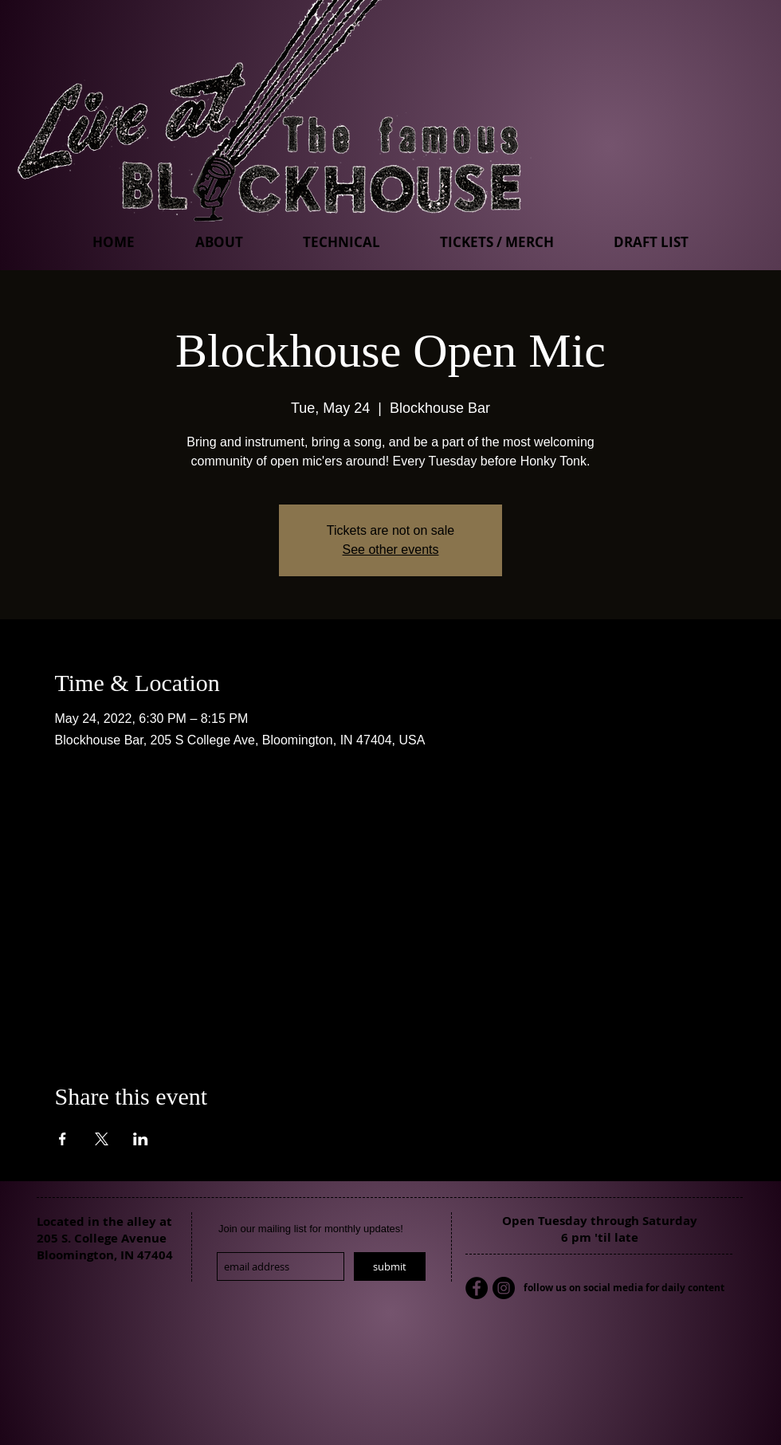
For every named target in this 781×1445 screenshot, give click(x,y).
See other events (391, 549)
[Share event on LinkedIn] (140, 1139)
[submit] (390, 1266)
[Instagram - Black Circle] (504, 1288)
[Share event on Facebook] (62, 1139)
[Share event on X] (101, 1139)
